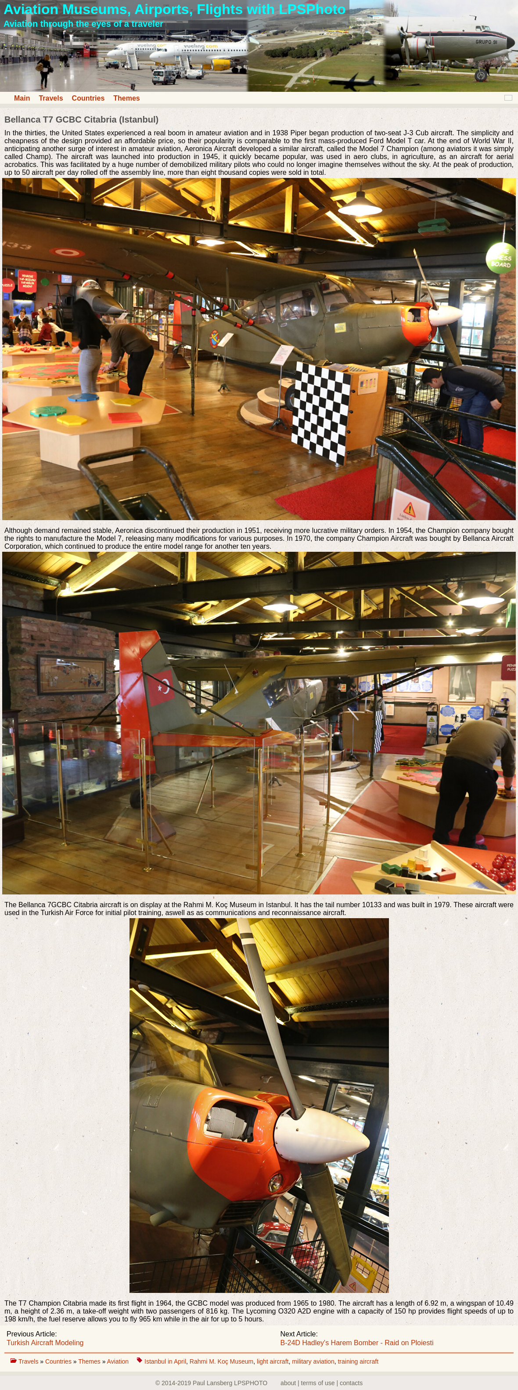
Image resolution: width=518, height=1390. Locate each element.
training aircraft (358, 1361)
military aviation (313, 1361)
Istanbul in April (165, 1361)
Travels (51, 98)
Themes (126, 98)
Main (22, 98)
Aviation (118, 1361)
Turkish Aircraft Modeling (45, 1343)
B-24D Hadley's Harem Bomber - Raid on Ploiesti (357, 1343)
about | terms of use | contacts (322, 1382)
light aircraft (272, 1361)
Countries (88, 98)
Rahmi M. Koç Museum (221, 1361)
